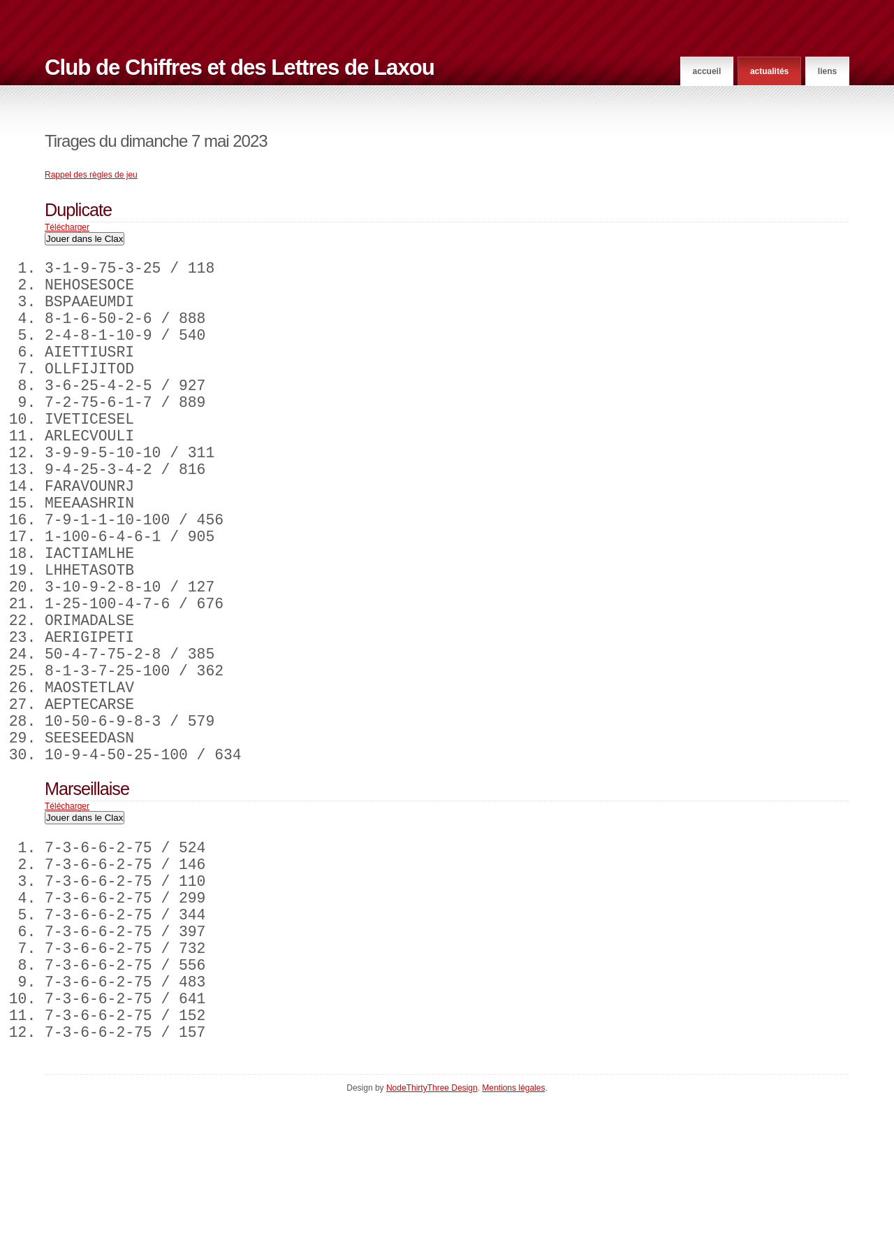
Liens (827, 71)
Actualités (769, 71)
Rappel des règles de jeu (91, 175)
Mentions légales (513, 1235)
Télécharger (67, 227)
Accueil (707, 71)
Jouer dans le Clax (84, 239)
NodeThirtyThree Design (432, 1235)
